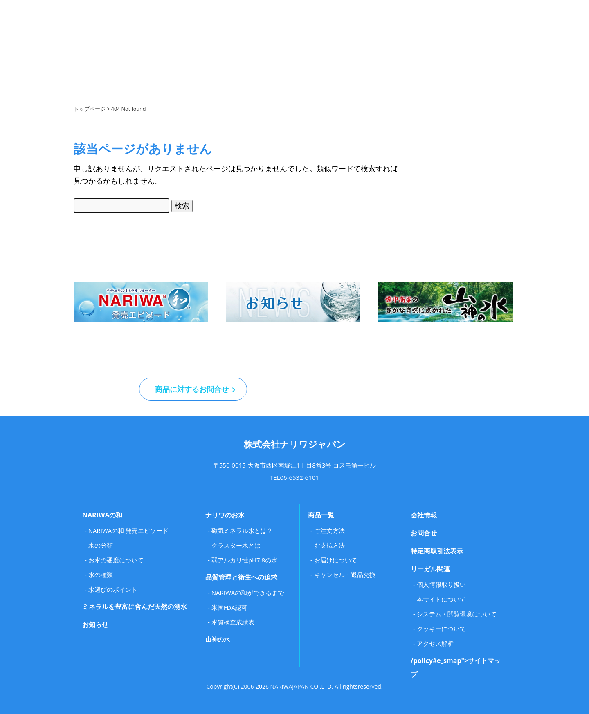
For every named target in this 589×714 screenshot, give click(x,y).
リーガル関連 (430, 568)
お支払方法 (329, 545)
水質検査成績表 (232, 622)
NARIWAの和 (102, 514)
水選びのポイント (112, 589)
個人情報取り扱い (441, 584)
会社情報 (424, 514)
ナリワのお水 (225, 514)
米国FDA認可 (229, 607)
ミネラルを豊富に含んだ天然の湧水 (134, 606)
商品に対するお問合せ (193, 389)
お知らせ (95, 624)
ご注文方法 (329, 530)
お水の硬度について (116, 560)
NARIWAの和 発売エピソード (128, 530)
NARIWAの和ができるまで (247, 593)
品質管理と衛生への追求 (241, 577)
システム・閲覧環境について (457, 614)
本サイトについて (441, 599)
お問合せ (424, 532)
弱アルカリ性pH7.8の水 (244, 560)
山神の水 (217, 639)
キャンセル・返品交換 (344, 575)
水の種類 (100, 575)
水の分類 (100, 545)
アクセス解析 (435, 643)
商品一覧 (321, 514)
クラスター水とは (236, 545)
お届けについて (335, 560)
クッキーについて (441, 628)
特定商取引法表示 (437, 550)
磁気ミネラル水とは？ (242, 530)
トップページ (90, 108)
